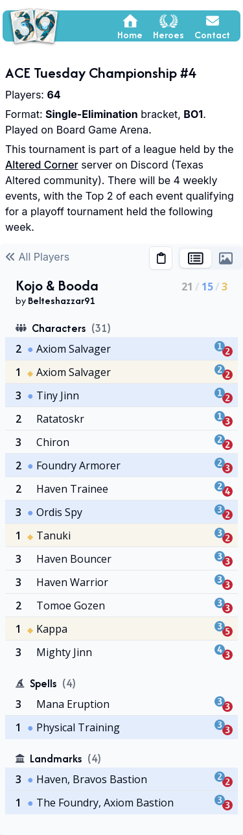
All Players (37, 256)
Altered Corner (41, 164)
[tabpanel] (121, 555)
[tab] (195, 258)
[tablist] (210, 258)
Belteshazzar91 (61, 300)
